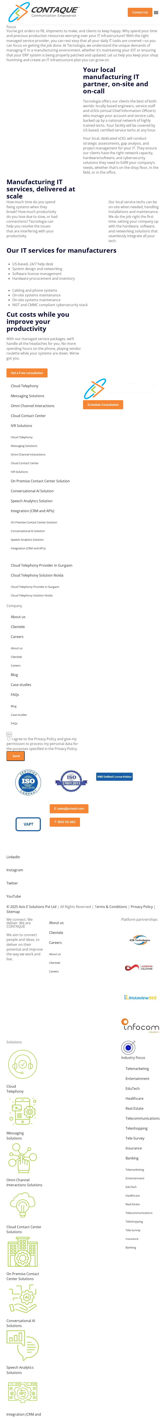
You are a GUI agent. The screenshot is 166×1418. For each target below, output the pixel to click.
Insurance (134, 1147)
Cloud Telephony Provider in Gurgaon (41, 565)
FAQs (15, 694)
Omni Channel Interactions (32, 406)
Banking (132, 1157)
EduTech (133, 1087)
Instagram (14, 870)
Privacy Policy (142, 905)
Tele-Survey (135, 1137)
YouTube (13, 895)
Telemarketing (137, 1067)
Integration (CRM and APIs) (32, 511)
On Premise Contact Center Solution (40, 481)
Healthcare (135, 1097)
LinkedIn (13, 857)
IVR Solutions (21, 426)
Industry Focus (133, 1056)
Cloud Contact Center (28, 416)
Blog (14, 675)
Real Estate (135, 1107)
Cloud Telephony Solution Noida (37, 575)
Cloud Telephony (24, 386)
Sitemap (13, 910)
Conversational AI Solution (32, 491)
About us (18, 617)
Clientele (18, 627)
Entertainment (137, 1077)
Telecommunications (143, 1117)
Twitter (12, 882)
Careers (17, 637)
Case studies (21, 685)
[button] (156, 12)
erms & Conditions (112, 905)
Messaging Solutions (27, 396)
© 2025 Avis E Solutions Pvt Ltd (31, 905)
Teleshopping (137, 1127)
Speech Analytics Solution (32, 501)
